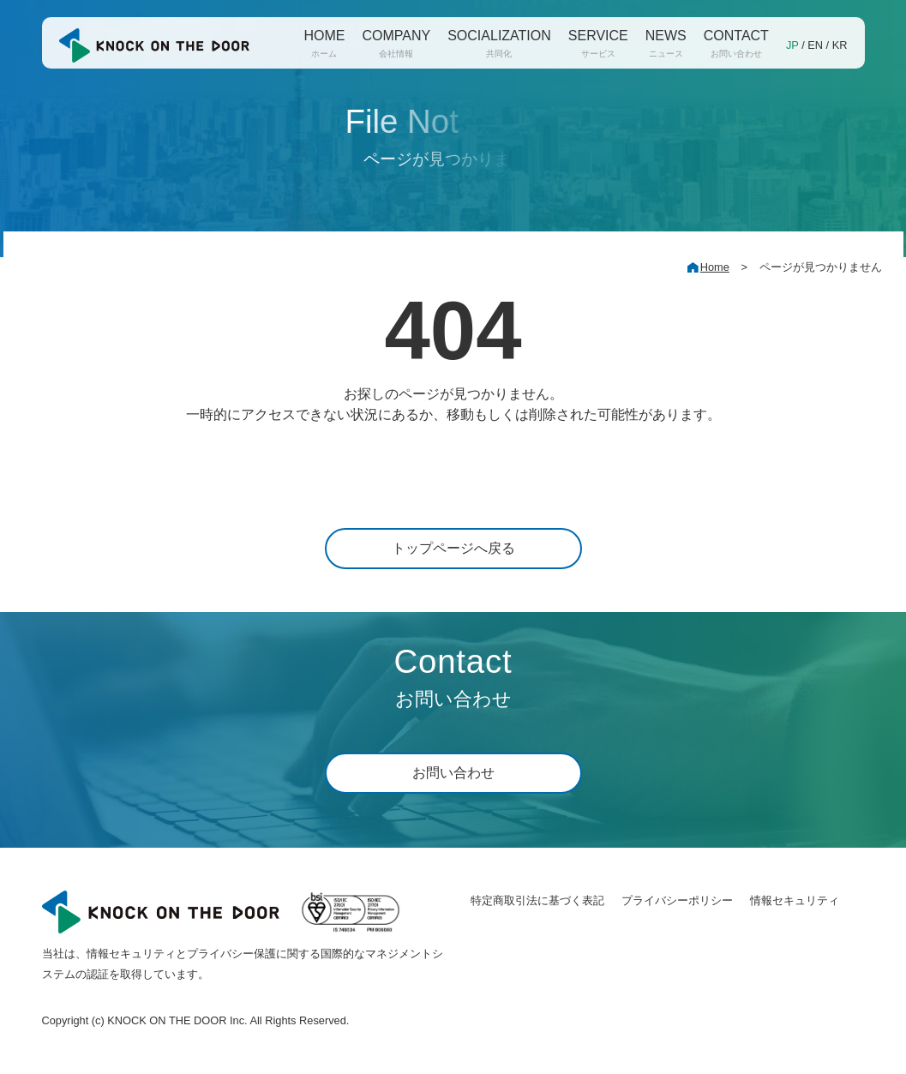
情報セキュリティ (794, 900)
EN (815, 45)
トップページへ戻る (453, 548)
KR (840, 45)
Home (714, 267)
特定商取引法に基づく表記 (537, 900)
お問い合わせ (453, 772)
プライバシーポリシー (677, 900)
